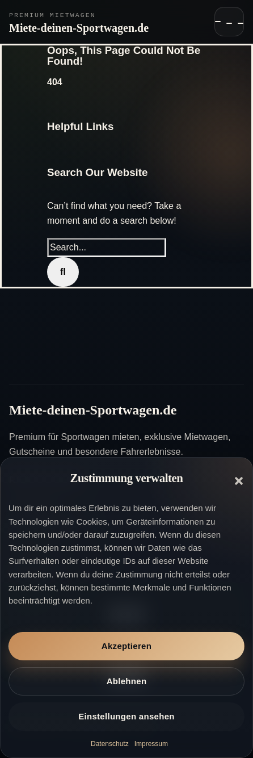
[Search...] (106, 247)
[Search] (63, 272)
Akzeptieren (126, 646)
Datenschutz (110, 744)
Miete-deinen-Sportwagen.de (79, 28)
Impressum (151, 744)
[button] (238, 481)
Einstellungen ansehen (126, 716)
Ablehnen (127, 681)
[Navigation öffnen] (229, 21)
